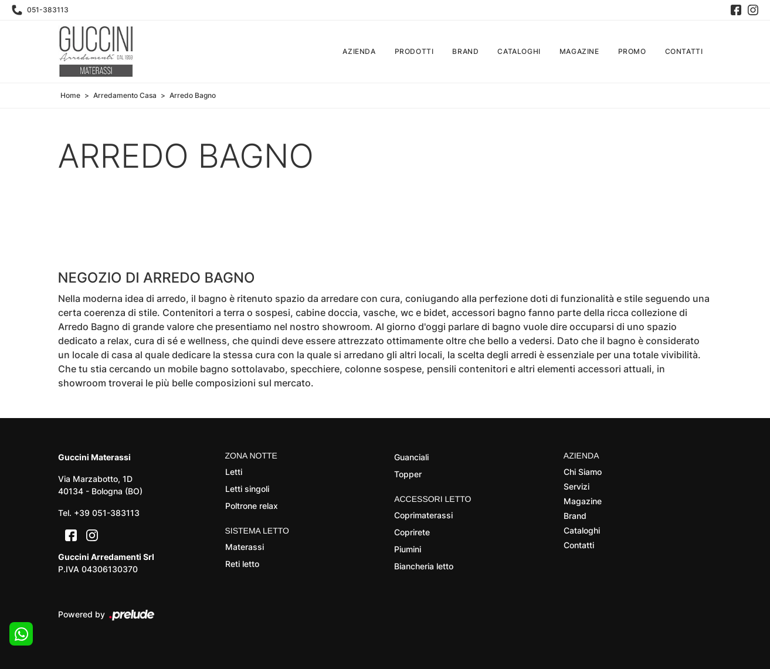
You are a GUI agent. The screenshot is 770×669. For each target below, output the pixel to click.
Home (70, 95)
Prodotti (414, 51)
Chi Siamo (583, 472)
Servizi (576, 486)
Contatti (684, 51)
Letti (233, 472)
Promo (632, 51)
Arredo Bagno (192, 95)
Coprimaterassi (423, 515)
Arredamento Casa (125, 95)
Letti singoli (247, 489)
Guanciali (411, 457)
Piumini (407, 549)
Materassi (244, 547)
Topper (408, 474)
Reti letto (242, 564)
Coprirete (412, 532)
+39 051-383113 (107, 513)
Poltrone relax (251, 506)
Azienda (358, 51)
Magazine (579, 51)
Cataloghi (518, 51)
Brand (465, 51)
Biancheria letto (423, 566)
